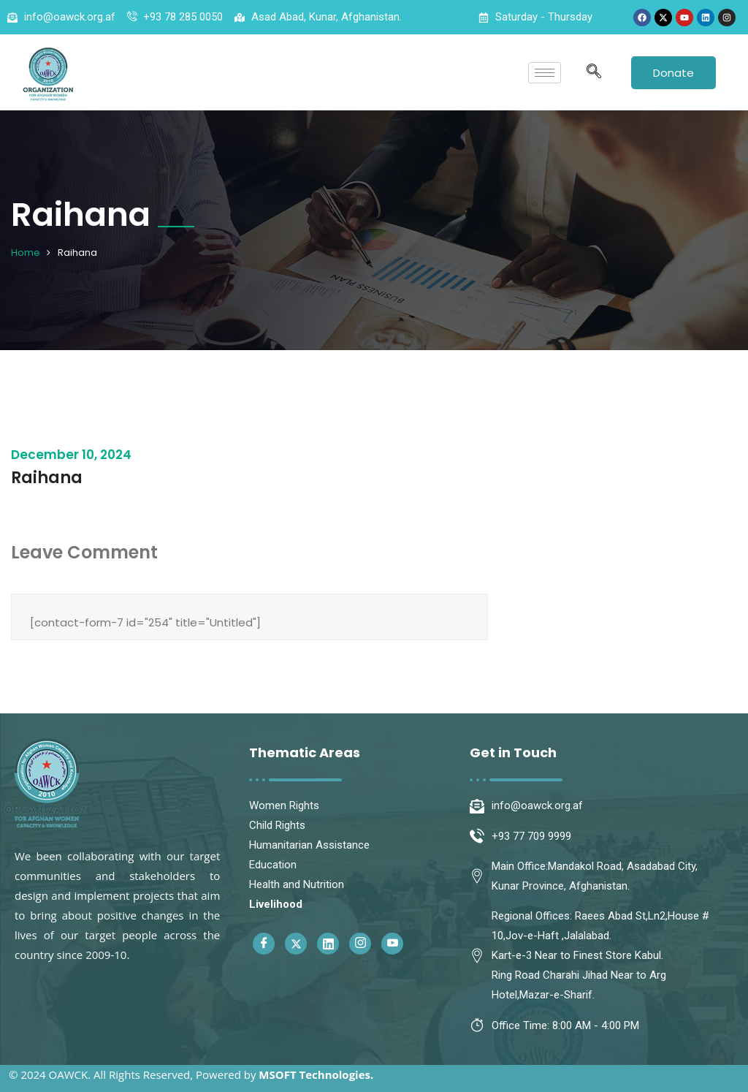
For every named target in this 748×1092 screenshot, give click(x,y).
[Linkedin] (328, 944)
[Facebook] (264, 944)
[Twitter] (296, 944)
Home (25, 252)
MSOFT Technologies (314, 1074)
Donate (673, 72)
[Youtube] (392, 944)
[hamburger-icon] (544, 72)
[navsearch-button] (593, 72)
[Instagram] (360, 944)
